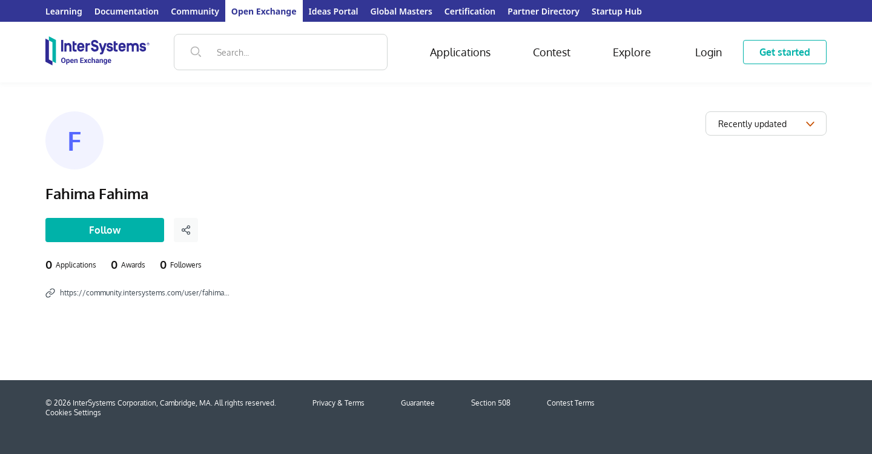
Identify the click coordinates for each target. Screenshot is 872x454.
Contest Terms (571, 402)
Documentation (126, 11)
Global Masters (401, 11)
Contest (551, 52)
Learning (63, 11)
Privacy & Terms (338, 402)
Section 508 (490, 402)
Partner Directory (543, 11)
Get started (784, 52)
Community (195, 11)
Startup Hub (617, 11)
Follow (105, 230)
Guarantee (418, 402)
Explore (632, 52)
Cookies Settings (73, 412)
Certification (469, 11)
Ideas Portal (333, 11)
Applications (460, 52)
